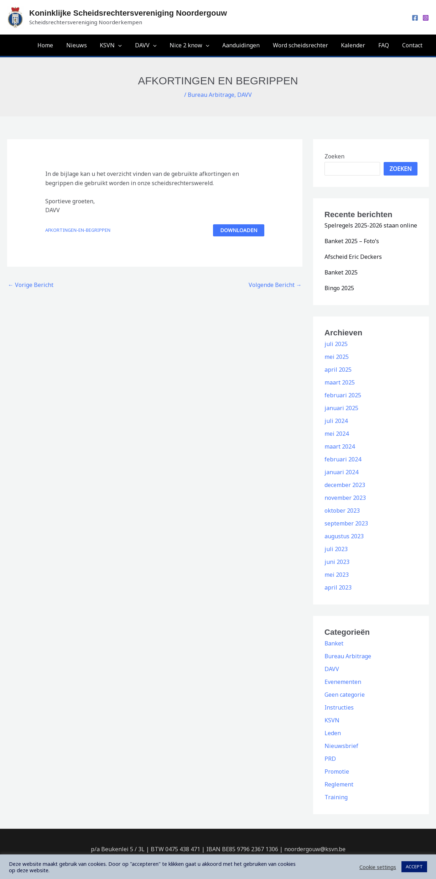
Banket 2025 (341, 272)
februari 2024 (343, 459)
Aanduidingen (248, 45)
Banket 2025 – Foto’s (352, 241)
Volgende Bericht (275, 285)
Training (336, 797)
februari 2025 (343, 395)
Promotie (337, 771)
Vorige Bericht (30, 285)
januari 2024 (341, 472)
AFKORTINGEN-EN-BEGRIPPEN (77, 230)
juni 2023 (337, 562)
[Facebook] (415, 18)
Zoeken (334, 156)
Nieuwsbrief (341, 746)
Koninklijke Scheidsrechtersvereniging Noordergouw (128, 13)
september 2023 (346, 523)
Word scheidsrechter (306, 45)
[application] (130, 45)
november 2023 (345, 498)
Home (61, 45)
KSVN (123, 45)
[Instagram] (425, 18)
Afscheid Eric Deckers (353, 257)
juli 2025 (336, 344)
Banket (334, 643)
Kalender (357, 45)
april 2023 (338, 587)
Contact (413, 45)
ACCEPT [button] (414, 866)
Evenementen (343, 682)
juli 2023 (336, 549)
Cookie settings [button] (377, 867)
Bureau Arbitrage (211, 95)
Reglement (339, 784)
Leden (333, 733)
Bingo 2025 (339, 288)
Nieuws (90, 45)
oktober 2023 (342, 510)
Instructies (339, 707)
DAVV (156, 45)
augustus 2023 (344, 536)
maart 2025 (340, 382)
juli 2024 (336, 421)
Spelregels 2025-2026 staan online (371, 225)
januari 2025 (341, 408)
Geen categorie (345, 695)
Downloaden (238, 230)
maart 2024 (340, 446)
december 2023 (345, 485)
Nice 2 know (198, 45)
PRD (330, 759)
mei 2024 (337, 434)
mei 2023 (337, 575)
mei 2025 (337, 357)
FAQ (386, 45)
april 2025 (338, 369)
